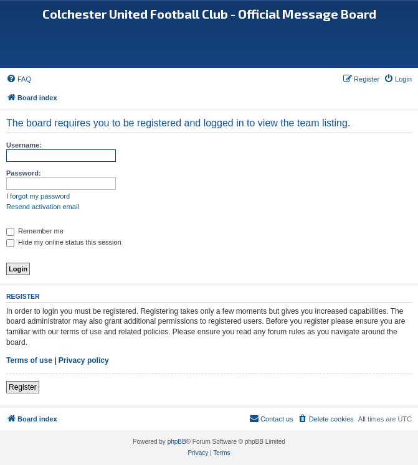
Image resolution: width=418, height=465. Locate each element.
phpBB (177, 441)
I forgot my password (38, 196)
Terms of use (29, 360)
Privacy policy (84, 360)
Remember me (35, 231)
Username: (24, 145)
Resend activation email (42, 206)
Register (23, 387)
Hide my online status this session (63, 242)
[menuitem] (18, 79)
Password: (23, 173)
